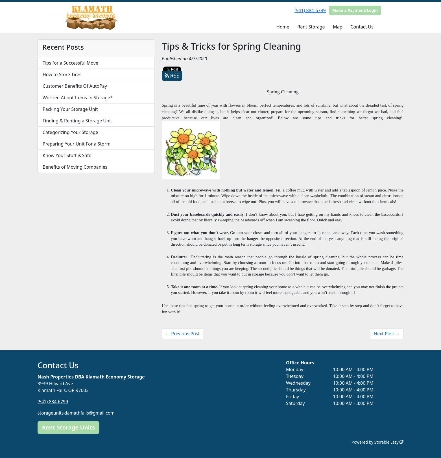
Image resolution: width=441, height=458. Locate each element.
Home (282, 27)
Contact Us (361, 27)
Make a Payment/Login (355, 10)
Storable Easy (388, 441)
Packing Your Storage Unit (70, 109)
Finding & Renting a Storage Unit (77, 121)
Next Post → (387, 334)
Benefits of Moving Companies (75, 167)
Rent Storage (311, 27)
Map (337, 27)
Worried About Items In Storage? (77, 97)
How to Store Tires (62, 74)
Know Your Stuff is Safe (67, 155)
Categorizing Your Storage (70, 132)
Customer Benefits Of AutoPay (75, 86)
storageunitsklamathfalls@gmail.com (77, 413)
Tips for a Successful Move (70, 63)
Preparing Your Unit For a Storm (76, 144)
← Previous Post (182, 334)
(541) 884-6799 (310, 10)
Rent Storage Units (68, 427)
